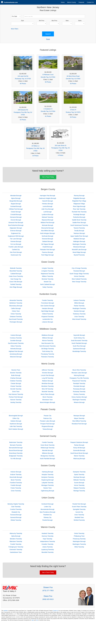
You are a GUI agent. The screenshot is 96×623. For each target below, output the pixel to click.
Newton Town (47, 488)
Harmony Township (47, 536)
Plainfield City (47, 515)
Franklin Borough (16, 485)
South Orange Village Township (79, 273)
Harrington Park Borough (47, 195)
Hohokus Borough (47, 203)
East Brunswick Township (16, 343)
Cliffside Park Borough (16, 209)
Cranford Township (16, 509)
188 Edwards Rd (23, 110)
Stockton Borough (79, 311)
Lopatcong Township (47, 549)
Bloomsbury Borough (15, 306)
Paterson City (47, 418)
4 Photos (60, 155)
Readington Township (79, 308)
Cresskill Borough (15, 214)
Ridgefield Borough (79, 198)
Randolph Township (79, 383)
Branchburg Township (15, 453)
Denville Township (15, 389)
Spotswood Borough (79, 348)
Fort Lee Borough (16, 244)
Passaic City (47, 415)
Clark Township (15, 506)
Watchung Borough (79, 458)
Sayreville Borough (79, 335)
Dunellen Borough (15, 340)
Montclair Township (47, 279)
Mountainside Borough (47, 509)
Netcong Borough (79, 375)
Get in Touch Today (48, 177)
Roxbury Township (79, 394)
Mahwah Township (47, 217)
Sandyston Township (79, 472)
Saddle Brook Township (79, 220)
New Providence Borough (47, 512)
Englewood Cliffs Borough (16, 236)
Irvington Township (47, 268)
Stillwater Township (79, 480)
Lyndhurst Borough (47, 214)
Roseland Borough (79, 271)
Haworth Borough (47, 201)
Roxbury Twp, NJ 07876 (73, 112)
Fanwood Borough (15, 515)
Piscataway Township (47, 354)
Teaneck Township (79, 228)
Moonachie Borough (47, 228)
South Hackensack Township (79, 225)
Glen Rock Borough (16, 252)
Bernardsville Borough (16, 448)
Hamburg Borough (47, 472)
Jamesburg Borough (16, 354)
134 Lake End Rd (23, 76)
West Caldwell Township (79, 279)
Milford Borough (79, 303)
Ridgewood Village (79, 203)
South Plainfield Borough (79, 343)
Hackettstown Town (16, 552)
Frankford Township (16, 482)
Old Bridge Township (47, 348)
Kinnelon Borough (47, 373)
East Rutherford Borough (15, 225)
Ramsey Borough (79, 195)
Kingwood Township (47, 316)
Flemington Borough (16, 322)
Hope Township (47, 539)
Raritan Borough (79, 445)
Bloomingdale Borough (16, 415)
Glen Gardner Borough (47, 306)
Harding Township (15, 402)
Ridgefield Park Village (79, 201)
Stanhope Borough (79, 477)
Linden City (47, 506)
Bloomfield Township (16, 271)
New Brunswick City (47, 343)
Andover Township (15, 474)
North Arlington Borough (47, 233)
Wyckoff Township (79, 255)
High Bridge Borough (47, 311)
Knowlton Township (47, 544)
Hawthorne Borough (16, 424)
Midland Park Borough (47, 222)
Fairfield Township (15, 284)
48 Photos (23, 83)
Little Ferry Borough (48, 209)
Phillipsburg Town (79, 536)
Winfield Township (79, 520)
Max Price (54, 20)
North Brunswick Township (48, 346)
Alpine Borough (15, 198)
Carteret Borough (16, 335)
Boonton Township (15, 373)
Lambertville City (47, 319)
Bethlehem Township (16, 303)
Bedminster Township (15, 442)
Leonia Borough (47, 206)
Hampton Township (47, 474)
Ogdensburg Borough (47, 491)
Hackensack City (16, 255)
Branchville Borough (16, 477)
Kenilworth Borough (48, 504)
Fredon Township (16, 488)
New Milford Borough (47, 230)
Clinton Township (16, 314)
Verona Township (79, 276)
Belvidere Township (16, 539)
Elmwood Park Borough (16, 222)
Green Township (16, 491)
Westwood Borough (79, 247)
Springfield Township (79, 509)
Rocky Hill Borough (79, 448)
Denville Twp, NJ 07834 (48, 77)
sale (33, 620)
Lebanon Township (79, 300)
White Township (79, 547)
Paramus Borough (47, 252)
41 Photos (48, 116)
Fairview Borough (16, 241)
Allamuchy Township (16, 533)
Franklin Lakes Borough (16, 247)
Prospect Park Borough (47, 424)
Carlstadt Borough (15, 206)
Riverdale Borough (79, 386)
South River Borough (79, 346)
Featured (81, 2)
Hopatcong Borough (47, 480)
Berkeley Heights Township (16, 504)
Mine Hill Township (47, 389)
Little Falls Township (16, 426)
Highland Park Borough (16, 351)
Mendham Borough (47, 383)
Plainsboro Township (47, 357)
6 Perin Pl (73, 110)
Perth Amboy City (47, 351)
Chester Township (15, 386)
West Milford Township (79, 421)
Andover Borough (16, 472)
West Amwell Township (79, 319)
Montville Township (47, 391)
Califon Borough (16, 308)
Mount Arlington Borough (47, 402)
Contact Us (90, 2)
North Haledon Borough (16, 429)
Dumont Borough (16, 220)
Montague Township (47, 485)
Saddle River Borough (79, 222)
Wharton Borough (79, 402)
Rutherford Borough (79, 217)
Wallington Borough (79, 241)
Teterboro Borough (79, 233)
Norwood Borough (47, 239)
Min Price (41, 20)
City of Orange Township (79, 268)
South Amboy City (79, 338)
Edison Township (16, 346)
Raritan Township (79, 306)
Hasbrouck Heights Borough (47, 198)
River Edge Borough (79, 206)
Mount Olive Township (79, 370)
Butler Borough (15, 375)
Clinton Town (16, 311)
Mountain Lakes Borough (79, 373)
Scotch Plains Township (79, 506)
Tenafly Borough (79, 230)
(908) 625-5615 (48, 599)
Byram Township (16, 480)
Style (22, 20)
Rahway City (47, 517)
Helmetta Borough (15, 348)
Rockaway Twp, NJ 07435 (23, 78)
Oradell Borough (48, 247)
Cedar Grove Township (16, 276)
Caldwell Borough (15, 273)
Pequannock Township (79, 381)
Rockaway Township (79, 391)
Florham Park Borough (16, 397)
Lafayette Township (47, 482)
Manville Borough (47, 450)
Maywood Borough (47, 220)
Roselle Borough (47, 520)
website (5, 610)
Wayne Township (79, 418)
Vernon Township (79, 485)
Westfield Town (79, 517)
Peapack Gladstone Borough (79, 442)
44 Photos (35, 155)
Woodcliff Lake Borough (79, 249)
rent (37, 620)
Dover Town (15, 391)
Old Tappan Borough (47, 244)
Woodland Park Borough (79, 424)
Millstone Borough (47, 453)
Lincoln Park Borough (47, 375)
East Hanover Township (16, 394)
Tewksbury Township (79, 314)
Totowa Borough (47, 429)
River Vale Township (79, 209)
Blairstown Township (16, 541)
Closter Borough (16, 212)
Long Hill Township (47, 378)
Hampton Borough (47, 308)
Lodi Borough (47, 212)
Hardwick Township (47, 533)
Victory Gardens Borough (79, 397)
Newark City (47, 281)
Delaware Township (16, 316)
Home (63, 2)
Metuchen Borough (16, 357)
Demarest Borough (16, 217)
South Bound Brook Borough (79, 453)
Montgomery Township (47, 456)
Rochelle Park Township (79, 212)
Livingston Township (47, 271)
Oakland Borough (47, 241)
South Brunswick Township (79, 340)
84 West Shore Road (73, 76)
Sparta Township (79, 474)
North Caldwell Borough (47, 284)
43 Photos (23, 120)
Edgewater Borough (16, 228)
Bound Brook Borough (16, 450)
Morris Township (47, 397)
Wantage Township (79, 491)
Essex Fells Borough (16, 281)
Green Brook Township (47, 445)
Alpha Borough (15, 536)
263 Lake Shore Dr (60, 145)
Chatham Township (16, 381)
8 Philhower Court (48, 74)
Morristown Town (47, 399)
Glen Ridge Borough (16, 287)
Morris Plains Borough (47, 394)
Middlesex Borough (47, 335)
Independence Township (47, 541)
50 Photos (48, 82)
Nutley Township (48, 287)
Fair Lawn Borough (16, 239)
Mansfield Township (47, 552)
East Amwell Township (16, 319)
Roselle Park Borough (79, 504)
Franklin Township (47, 300)
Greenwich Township (16, 549)
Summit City (79, 512)
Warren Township (79, 456)
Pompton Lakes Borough (47, 421)
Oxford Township (79, 533)
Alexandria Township (16, 300)
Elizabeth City (16, 512)
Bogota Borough (16, 203)
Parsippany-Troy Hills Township (79, 378)
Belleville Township (16, 268)
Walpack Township (79, 488)
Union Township (79, 316)
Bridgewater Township (16, 456)
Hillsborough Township (47, 448)
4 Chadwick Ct (48, 109)
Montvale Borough (47, 225)
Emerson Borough (15, 230)
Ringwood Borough (47, 426)
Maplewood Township (47, 273)
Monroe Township (47, 340)
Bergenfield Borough (16, 201)
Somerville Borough (79, 450)
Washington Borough (79, 541)
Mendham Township (47, 386)
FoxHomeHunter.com (11, 2)
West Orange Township (79, 281)
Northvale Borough (47, 236)
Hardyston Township (47, 477)
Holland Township (47, 314)
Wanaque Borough (79, 415)
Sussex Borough (79, 482)
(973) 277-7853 (48, 590)
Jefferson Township (47, 370)
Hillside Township (16, 520)
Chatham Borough (15, 378)
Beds (67, 20)
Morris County (71, 2)
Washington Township (79, 244)
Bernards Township (16, 445)
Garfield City (16, 249)
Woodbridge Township (79, 351)
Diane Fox (48, 596)
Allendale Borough (15, 195)
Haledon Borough (16, 421)
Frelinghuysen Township (15, 547)
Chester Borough (16, 383)
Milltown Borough (47, 338)
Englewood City (16, 233)
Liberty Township (47, 547)
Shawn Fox (48, 587)
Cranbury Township (16, 338)
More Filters (14, 29)
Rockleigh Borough (79, 214)
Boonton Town (16, 370)
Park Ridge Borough (47, 255)
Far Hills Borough (16, 458)
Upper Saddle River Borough (79, 236)
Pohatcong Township (79, 539)
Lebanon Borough (47, 322)
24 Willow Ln (35, 146)
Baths (80, 20)
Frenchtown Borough (47, 303)
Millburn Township (47, 276)
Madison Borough (47, 381)
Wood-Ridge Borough (79, 252)
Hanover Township (15, 399)
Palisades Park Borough (47, 249)
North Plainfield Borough (47, 458)
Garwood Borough (15, 517)
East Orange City (16, 279)
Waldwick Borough (79, 239)
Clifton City (16, 418)
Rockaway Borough (79, 389)
